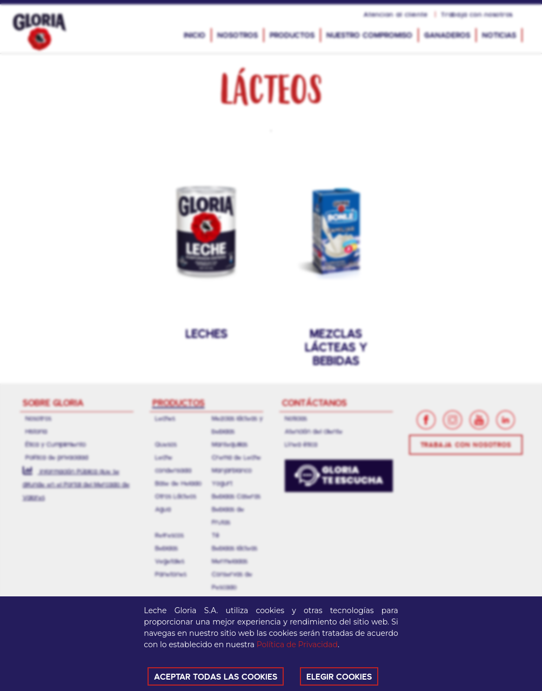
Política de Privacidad (297, 644)
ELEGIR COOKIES (339, 676)
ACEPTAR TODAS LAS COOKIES (215, 676)
